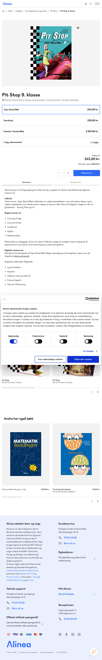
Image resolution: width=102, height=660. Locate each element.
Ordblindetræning (15, 580)
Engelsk (19, 11)
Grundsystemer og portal (36, 11)
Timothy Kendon (70, 99)
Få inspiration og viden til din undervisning (72, 559)
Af (3, 100)
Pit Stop (53, 11)
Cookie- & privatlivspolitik (28, 652)
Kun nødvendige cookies (50, 359)
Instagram (60, 634)
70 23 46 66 (18, 602)
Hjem (3, 11)
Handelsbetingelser (47, 652)
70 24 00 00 (70, 619)
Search (90, 3)
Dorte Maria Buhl (14, 99)
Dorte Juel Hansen (35, 99)
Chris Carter (53, 99)
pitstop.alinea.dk (21, 256)
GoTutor (17, 576)
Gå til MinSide (66, 594)
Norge (36, 576)
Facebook (66, 634)
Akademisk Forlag (28, 573)
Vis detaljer (88, 351)
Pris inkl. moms (84, 164)
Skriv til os (69, 543)
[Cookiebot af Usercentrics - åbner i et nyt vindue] (87, 299)
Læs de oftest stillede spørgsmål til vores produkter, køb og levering (23, 624)
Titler (10, 11)
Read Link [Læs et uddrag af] (78, 28)
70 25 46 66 (70, 537)
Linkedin (79, 634)
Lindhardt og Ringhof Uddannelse (22, 570)
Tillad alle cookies (83, 359)
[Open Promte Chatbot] (94, 652)
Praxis (9, 576)
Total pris (96, 155)
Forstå (30, 580)
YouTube (72, 634)
